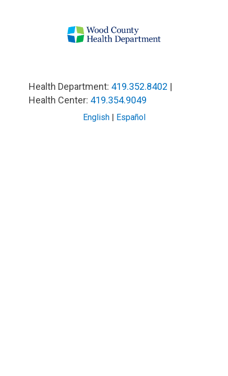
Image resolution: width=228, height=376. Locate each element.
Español (131, 117)
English (96, 117)
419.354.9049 (118, 100)
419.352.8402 (139, 86)
